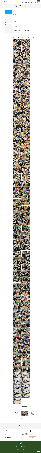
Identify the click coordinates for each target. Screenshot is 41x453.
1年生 (5, 30)
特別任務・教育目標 (7, 431)
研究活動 (32, 2)
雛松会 (30, 433)
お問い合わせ (38, 2)
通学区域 (22, 431)
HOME (23, 2)
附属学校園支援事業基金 (7, 438)
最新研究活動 (14, 431)
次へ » (29, 406)
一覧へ (24, 406)
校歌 (5, 433)
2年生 (5, 28)
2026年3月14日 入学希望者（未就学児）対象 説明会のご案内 (25, 433)
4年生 (5, 24)
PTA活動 (30, 432)
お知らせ (6, 32)
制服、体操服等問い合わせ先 (8, 437)
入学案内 (35, 2)
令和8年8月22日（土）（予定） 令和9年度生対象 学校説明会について (25, 434)
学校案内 (26, 2)
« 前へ (20, 406)
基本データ (6, 434)
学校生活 (29, 2)
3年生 (5, 26)
